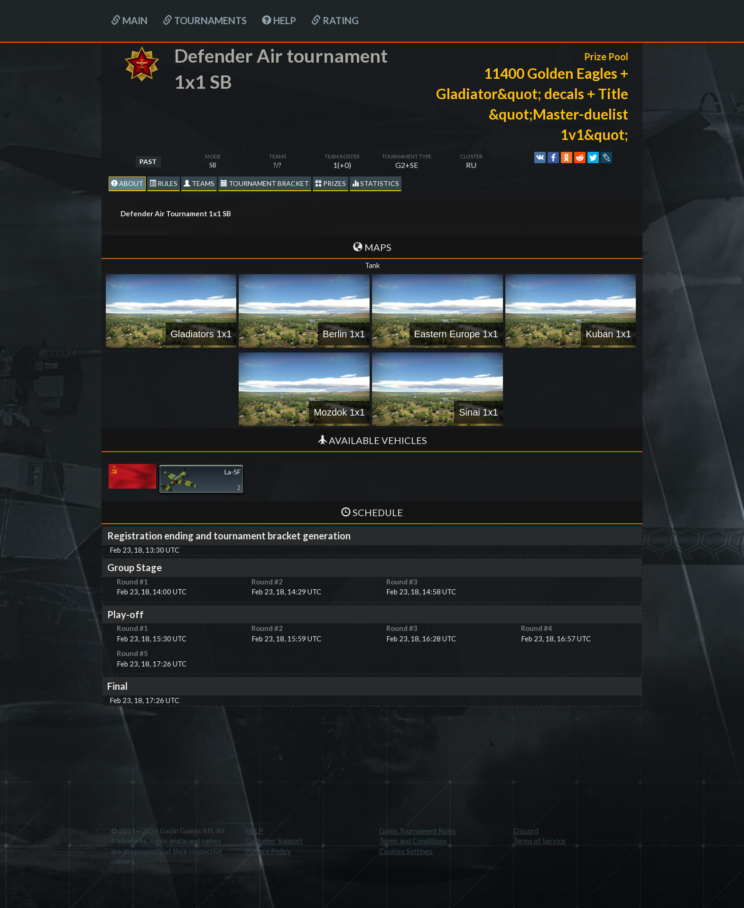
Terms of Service (539, 840)
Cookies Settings (406, 851)
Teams (199, 183)
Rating (335, 20)
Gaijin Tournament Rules (417, 830)
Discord (526, 830)
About (127, 183)
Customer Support (274, 840)
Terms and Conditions (413, 840)
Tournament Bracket (265, 183)
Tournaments (205, 20)
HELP (279, 20)
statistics (375, 183)
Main (129, 20)
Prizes (330, 183)
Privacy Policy (268, 851)
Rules (163, 183)
